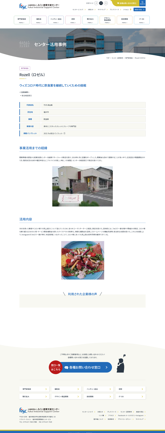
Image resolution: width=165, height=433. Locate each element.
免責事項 (111, 419)
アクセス (126, 10)
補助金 (67, 389)
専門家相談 (35, 389)
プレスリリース (114, 9)
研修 (131, 389)
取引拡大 (35, 396)
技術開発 (99, 396)
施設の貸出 (139, 9)
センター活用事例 (126, 412)
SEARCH (142, 3)
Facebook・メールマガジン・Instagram (130, 415)
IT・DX (131, 396)
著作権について (98, 419)
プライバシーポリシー (124, 419)
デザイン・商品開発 (67, 396)
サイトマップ (101, 9)
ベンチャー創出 (99, 389)
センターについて (78, 9)
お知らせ (90, 9)
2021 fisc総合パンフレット (53, 133)
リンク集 (101, 415)
